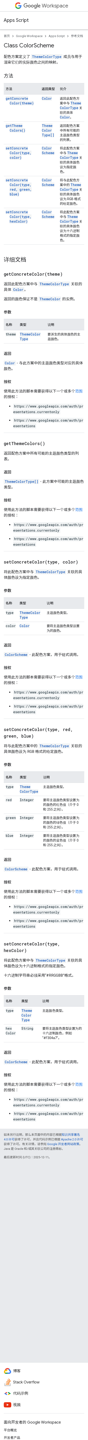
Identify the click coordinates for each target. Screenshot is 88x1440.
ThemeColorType (46, 56)
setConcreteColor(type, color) (18, 153)
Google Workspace (29, 36)
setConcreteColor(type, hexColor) (18, 217)
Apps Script (16, 20)
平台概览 (10, 1430)
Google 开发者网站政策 (63, 1144)
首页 (7, 36)
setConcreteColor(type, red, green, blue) (19, 187)
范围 (79, 391)
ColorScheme (48, 150)
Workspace (45, 6)
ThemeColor (49, 299)
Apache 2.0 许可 (72, 1139)
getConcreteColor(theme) (20, 100)
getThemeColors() (15, 128)
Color (47, 98)
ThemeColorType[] (48, 130)
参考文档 (77, 36)
